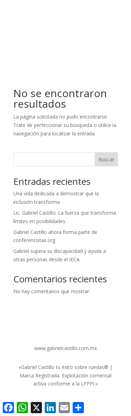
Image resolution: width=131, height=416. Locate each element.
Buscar (106, 159)
